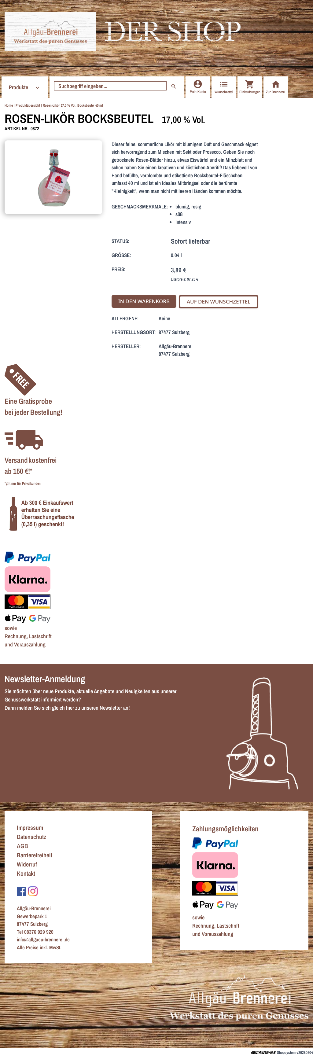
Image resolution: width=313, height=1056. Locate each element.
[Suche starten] (110, 85)
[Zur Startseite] (50, 31)
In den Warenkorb (144, 301)
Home (9, 105)
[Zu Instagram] (33, 890)
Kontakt (26, 873)
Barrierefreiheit (34, 855)
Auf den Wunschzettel (218, 301)
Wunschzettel (224, 86)
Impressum (30, 827)
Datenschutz (31, 837)
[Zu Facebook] (21, 890)
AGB (22, 846)
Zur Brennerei (275, 86)
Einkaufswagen (249, 86)
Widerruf (27, 864)
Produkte (25, 87)
